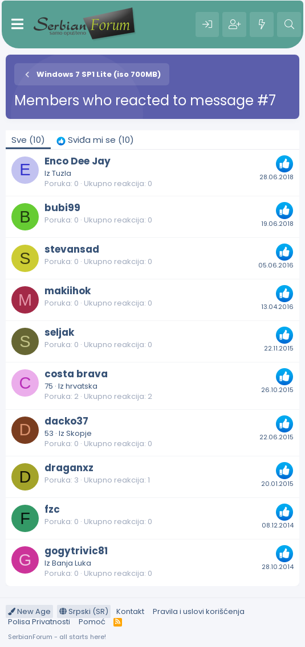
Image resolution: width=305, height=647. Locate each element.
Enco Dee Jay (77, 161)
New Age (29, 611)
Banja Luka (71, 563)
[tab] (95, 139)
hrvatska (81, 386)
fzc (52, 509)
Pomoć (92, 621)
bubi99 (62, 208)
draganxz (68, 468)
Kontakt (130, 611)
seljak (59, 332)
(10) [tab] (28, 140)
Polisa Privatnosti (39, 621)
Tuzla (61, 173)
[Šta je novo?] (262, 24)
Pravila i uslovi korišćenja (199, 611)
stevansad (71, 249)
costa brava (76, 374)
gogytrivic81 (76, 551)
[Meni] (17, 24)
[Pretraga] (289, 24)
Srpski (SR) (83, 611)
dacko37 (66, 421)
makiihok (67, 291)
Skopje (79, 433)
